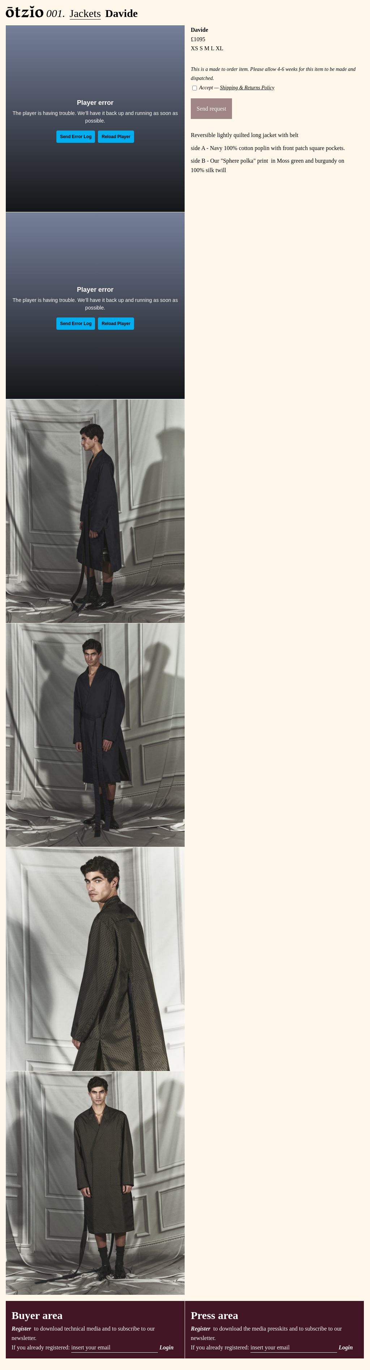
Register (21, 1329)
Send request (211, 109)
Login (166, 1347)
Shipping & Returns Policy (247, 87)
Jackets (85, 13)
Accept (202, 87)
